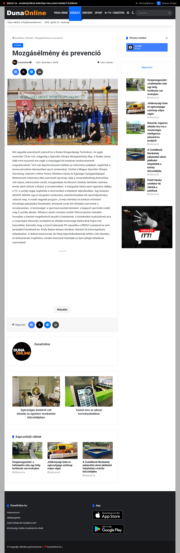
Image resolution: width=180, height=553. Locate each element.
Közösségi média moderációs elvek (25, 528)
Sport (98, 12)
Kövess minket (167, 3)
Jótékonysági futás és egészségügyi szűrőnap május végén (60, 465)
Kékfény (87, 12)
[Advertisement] (62, 277)
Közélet (75, 12)
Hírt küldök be (144, 3)
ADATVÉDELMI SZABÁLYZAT (22, 522)
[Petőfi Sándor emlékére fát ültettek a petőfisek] (135, 184)
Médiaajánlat (13, 517)
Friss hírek (61, 12)
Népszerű (147, 67)
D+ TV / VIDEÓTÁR (114, 12)
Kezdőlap (18, 38)
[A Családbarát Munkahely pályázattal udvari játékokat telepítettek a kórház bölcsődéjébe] (98, 450)
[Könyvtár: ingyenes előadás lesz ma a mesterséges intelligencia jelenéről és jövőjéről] (135, 127)
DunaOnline (23, 62)
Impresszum (13, 512)
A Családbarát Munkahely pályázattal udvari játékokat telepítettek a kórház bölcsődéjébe (156, 160)
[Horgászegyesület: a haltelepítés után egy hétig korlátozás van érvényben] (27, 450)
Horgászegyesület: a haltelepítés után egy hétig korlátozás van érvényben (26, 465)
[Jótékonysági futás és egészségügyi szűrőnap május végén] (62, 450)
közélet (62, 309)
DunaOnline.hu (54, 547)
